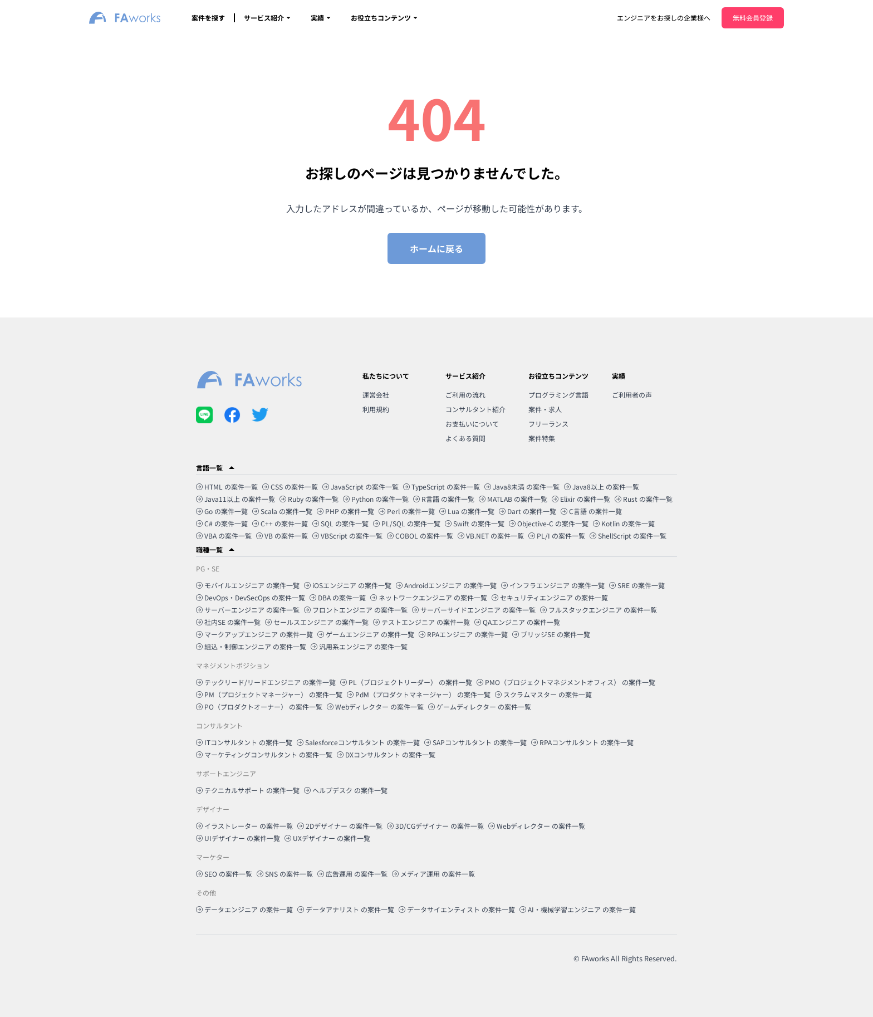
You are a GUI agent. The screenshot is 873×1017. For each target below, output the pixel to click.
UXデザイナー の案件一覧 (327, 838)
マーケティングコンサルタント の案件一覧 (264, 754)
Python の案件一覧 (376, 498)
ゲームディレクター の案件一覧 (479, 706)
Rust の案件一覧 (644, 498)
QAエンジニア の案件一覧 (517, 622)
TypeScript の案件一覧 (441, 486)
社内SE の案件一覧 (228, 622)
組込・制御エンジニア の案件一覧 (251, 646)
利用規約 (375, 409)
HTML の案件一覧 (227, 486)
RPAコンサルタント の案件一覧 (582, 742)
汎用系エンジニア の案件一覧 (359, 646)
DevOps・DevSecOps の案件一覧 (250, 597)
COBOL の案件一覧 (420, 535)
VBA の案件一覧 (224, 535)
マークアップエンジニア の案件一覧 (254, 634)
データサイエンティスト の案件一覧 (457, 909)
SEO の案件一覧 (224, 873)
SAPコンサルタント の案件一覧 (475, 742)
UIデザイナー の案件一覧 (238, 838)
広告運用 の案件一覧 (352, 873)
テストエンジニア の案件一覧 (421, 622)
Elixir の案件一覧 (581, 498)
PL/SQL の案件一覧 (406, 523)
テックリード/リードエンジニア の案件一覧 (266, 682)
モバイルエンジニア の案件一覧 (248, 585)
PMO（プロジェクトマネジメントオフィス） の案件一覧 (566, 682)
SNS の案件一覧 (285, 873)
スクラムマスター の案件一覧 (543, 694)
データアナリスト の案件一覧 (345, 909)
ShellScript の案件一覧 (628, 535)
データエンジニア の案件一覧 (244, 909)
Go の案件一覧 (222, 511)
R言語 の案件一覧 (443, 498)
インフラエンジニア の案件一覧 (553, 585)
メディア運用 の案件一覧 (433, 873)
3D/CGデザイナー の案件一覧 (435, 825)
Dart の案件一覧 (527, 511)
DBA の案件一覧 (338, 597)
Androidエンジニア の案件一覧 (446, 585)
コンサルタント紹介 (475, 409)
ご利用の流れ (465, 394)
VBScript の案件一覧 (347, 535)
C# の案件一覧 (222, 523)
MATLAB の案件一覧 (513, 498)
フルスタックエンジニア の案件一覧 (598, 609)
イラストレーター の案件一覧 (244, 825)
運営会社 (375, 394)
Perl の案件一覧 (407, 511)
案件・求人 (545, 409)
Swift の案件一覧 (474, 523)
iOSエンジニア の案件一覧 (347, 585)
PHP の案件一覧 (345, 511)
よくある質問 (465, 438)
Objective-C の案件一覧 (548, 523)
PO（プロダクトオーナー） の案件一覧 (259, 706)
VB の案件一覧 (282, 535)
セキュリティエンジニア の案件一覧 (550, 597)
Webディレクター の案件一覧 (375, 706)
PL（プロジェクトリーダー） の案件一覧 (406, 682)
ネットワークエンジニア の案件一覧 (428, 597)
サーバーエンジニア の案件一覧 (248, 609)
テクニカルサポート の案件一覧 (248, 790)
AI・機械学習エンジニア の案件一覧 (577, 909)
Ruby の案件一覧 (309, 498)
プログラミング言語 (558, 394)
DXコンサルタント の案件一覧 (386, 754)
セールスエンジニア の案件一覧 (317, 622)
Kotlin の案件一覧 (624, 523)
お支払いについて (472, 423)
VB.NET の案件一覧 (491, 535)
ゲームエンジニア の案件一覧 (365, 634)
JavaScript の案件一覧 (360, 486)
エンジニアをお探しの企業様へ (663, 17)
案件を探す (208, 17)
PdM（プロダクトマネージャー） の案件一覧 (419, 694)
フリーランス (548, 423)
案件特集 (541, 438)
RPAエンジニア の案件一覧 (463, 634)
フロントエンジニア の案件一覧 (356, 609)
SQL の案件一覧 (340, 523)
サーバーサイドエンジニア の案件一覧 (474, 609)
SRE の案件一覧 (637, 585)
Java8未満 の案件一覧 (522, 486)
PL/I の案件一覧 (556, 535)
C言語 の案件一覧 (591, 511)
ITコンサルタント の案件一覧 (244, 742)
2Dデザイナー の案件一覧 (339, 825)
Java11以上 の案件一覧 (235, 498)
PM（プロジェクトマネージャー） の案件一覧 (269, 694)
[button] (436, 468)
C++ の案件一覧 (280, 523)
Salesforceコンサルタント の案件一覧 (358, 742)
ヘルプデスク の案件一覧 (346, 790)
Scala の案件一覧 (282, 511)
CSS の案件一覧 (290, 486)
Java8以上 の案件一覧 (601, 486)
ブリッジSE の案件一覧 (551, 634)
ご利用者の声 (632, 394)
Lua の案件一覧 (466, 511)
